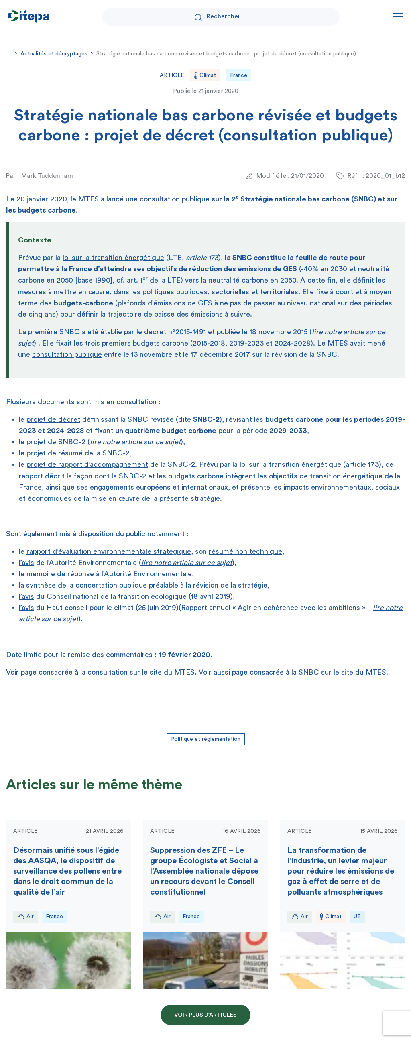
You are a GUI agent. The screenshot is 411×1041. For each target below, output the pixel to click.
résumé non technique (245, 551)
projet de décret (53, 419)
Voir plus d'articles (205, 1015)
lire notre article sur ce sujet (135, 441)
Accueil (9, 53)
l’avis (26, 562)
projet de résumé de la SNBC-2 (78, 453)
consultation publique (67, 354)
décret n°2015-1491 (175, 331)
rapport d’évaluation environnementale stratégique (108, 551)
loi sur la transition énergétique (113, 257)
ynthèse (43, 585)
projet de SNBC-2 (55, 441)
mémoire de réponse (60, 573)
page (30, 672)
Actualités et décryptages (53, 54)
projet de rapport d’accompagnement (87, 464)
